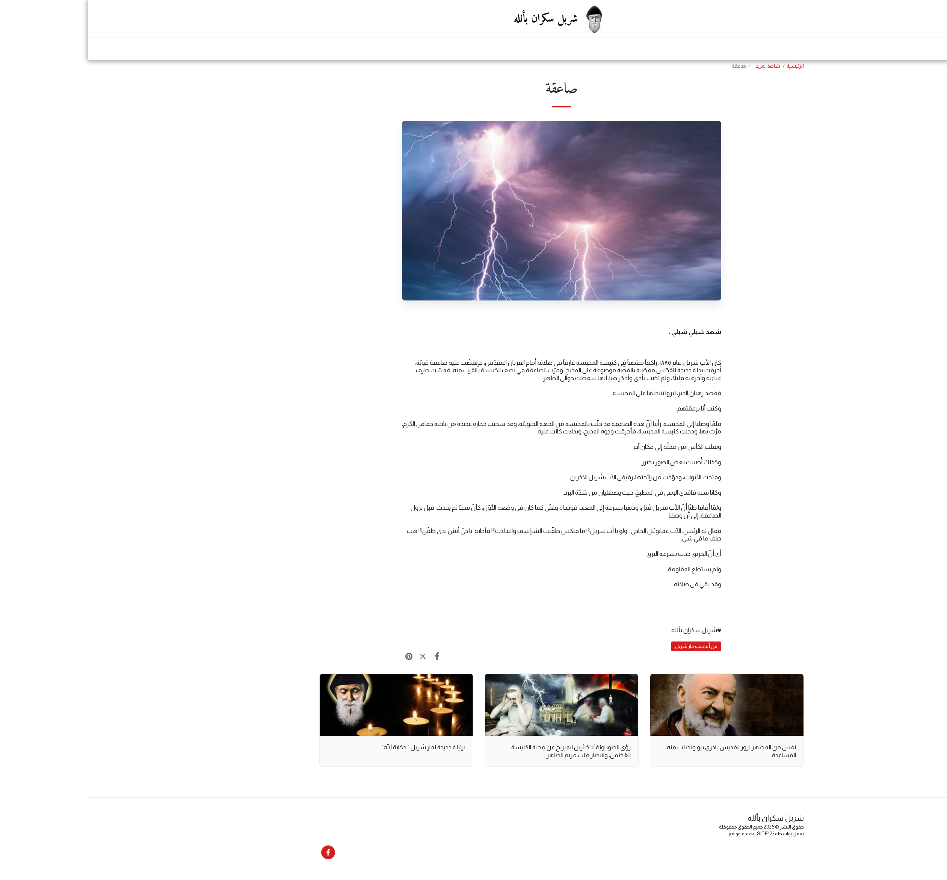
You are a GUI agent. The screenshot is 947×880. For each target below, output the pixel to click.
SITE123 (677, 833)
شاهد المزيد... (678, 66)
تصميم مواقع (653, 833)
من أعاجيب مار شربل (608, 646)
